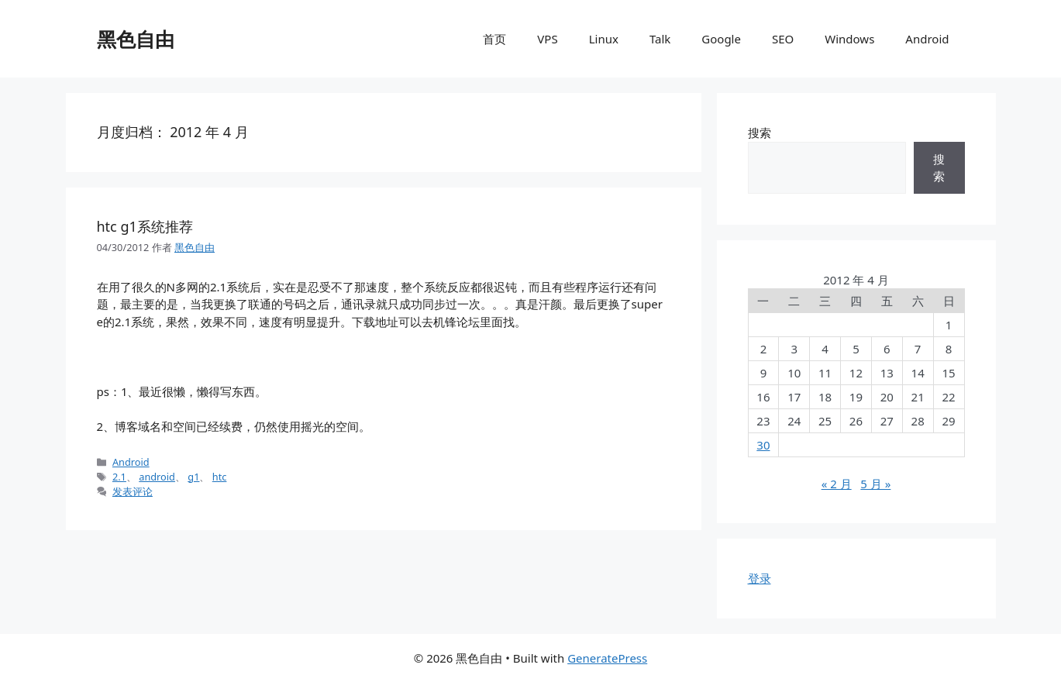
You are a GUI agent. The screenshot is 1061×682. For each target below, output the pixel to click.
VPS (547, 38)
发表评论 (132, 491)
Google (721, 38)
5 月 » (875, 483)
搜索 (759, 132)
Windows (849, 38)
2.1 (119, 477)
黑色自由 (135, 39)
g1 (193, 477)
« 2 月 (837, 483)
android (157, 477)
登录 (759, 578)
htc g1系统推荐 (145, 226)
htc (219, 477)
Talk (659, 38)
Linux (603, 38)
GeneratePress (607, 658)
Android (927, 38)
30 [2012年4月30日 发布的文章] (763, 445)
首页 (494, 38)
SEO (783, 38)
